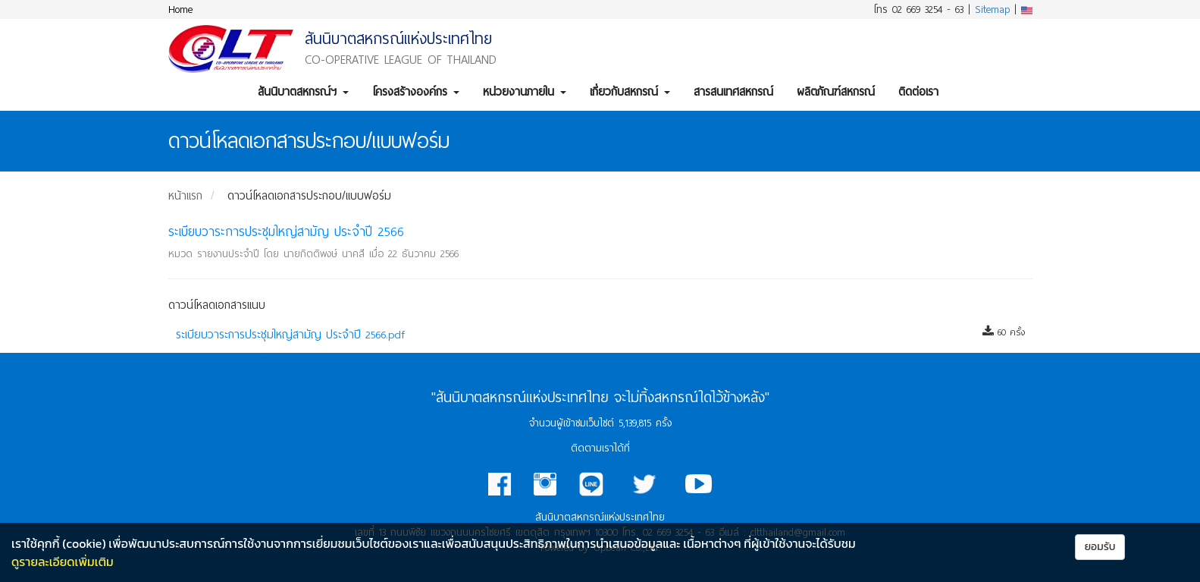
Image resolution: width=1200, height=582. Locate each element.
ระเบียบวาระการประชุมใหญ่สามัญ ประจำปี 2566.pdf (290, 334)
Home (180, 9)
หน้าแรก (185, 196)
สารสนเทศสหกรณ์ (733, 92)
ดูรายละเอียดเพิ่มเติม (62, 561)
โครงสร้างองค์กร (415, 92)
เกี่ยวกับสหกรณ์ (630, 92)
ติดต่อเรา (918, 92)
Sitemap (992, 9)
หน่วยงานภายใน (524, 92)
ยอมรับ (1100, 547)
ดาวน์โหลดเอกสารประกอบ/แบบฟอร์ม (309, 196)
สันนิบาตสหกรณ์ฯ (303, 92)
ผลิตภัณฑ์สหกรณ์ (836, 92)
